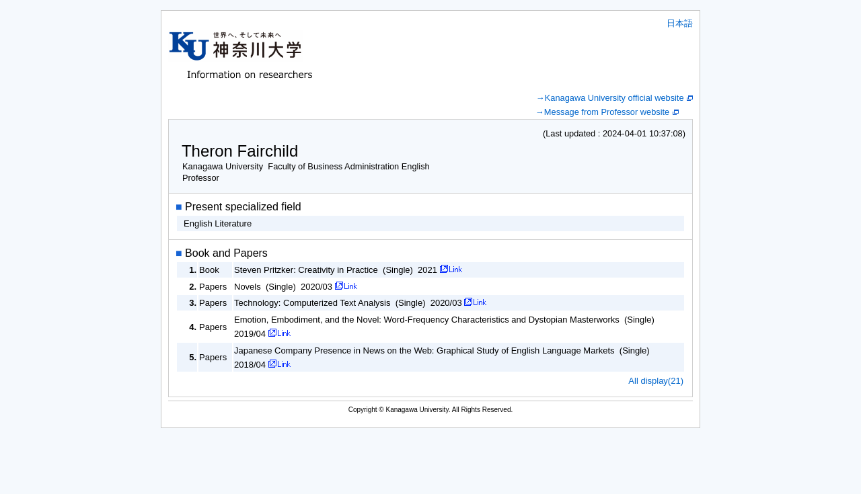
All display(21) (655, 381)
